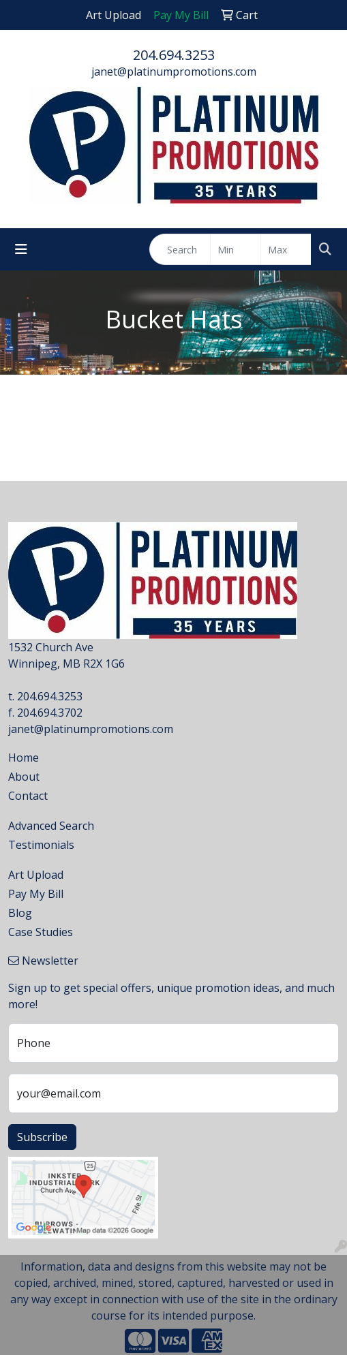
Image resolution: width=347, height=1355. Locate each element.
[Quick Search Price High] (286, 249)
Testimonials (41, 844)
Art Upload (35, 874)
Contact (28, 795)
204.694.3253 (174, 55)
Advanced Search (51, 825)
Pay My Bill (35, 893)
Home (23, 757)
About (24, 776)
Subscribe (42, 1137)
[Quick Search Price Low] (235, 249)
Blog (20, 912)
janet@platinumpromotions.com (173, 71)
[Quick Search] (180, 249)
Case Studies (40, 931)
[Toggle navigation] (21, 249)
